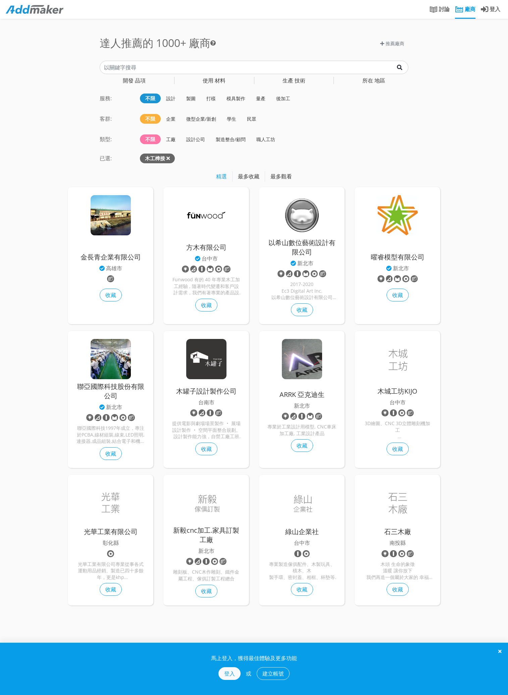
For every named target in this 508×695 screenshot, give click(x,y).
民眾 (251, 119)
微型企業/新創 (201, 119)
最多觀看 (281, 176)
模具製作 (235, 98)
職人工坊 (265, 139)
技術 (294, 80)
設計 (170, 98)
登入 (229, 673)
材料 (214, 80)
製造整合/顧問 (231, 139)
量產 (260, 98)
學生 (231, 119)
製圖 (191, 98)
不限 (150, 98)
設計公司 (195, 139)
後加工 (283, 98)
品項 (134, 80)
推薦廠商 (392, 43)
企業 (170, 119)
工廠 (170, 139)
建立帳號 (273, 673)
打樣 (211, 98)
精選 (221, 176)
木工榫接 (155, 158)
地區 (373, 80)
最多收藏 (248, 176)
